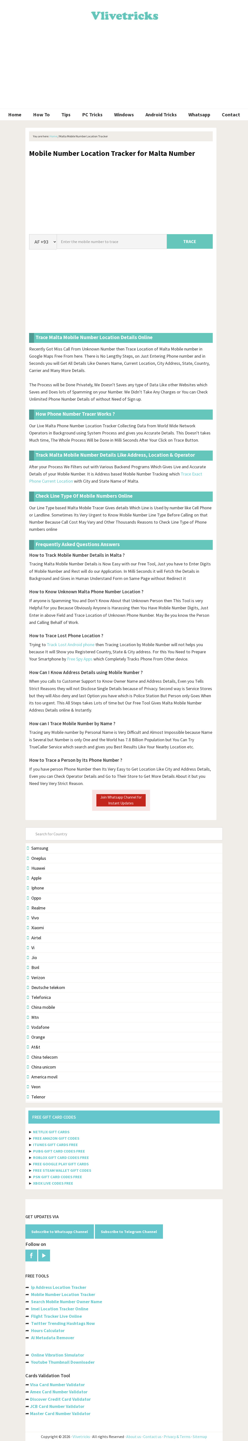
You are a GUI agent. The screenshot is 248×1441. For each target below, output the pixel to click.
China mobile (41, 1007)
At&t (33, 1047)
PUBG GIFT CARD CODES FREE (59, 1151)
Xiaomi (35, 927)
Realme (36, 908)
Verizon (36, 977)
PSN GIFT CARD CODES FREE (57, 1176)
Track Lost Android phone (70, 644)
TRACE (189, 241)
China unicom (41, 1067)
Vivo (33, 918)
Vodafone (38, 1027)
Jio (32, 957)
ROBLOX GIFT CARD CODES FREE (61, 1157)
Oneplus (36, 858)
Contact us (152, 1436)
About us (133, 1436)
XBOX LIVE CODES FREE (53, 1183)
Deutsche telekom (46, 987)
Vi (31, 947)
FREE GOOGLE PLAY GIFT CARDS (61, 1163)
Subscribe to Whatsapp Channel (59, 1231)
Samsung (37, 848)
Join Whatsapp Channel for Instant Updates (121, 800)
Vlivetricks (124, 15)
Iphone (35, 888)
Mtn (33, 1017)
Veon (33, 1087)
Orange (36, 1037)
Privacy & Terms (177, 1436)
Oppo (34, 898)
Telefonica (39, 997)
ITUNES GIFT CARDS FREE (55, 1144)
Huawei (36, 868)
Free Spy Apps (79, 659)
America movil (42, 1077)
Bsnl (33, 967)
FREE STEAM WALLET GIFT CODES (62, 1170)
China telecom (42, 1057)
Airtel (34, 938)
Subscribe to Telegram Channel (129, 1231)
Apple (34, 878)
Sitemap (200, 1436)
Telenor (36, 1097)
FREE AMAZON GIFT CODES (56, 1138)
